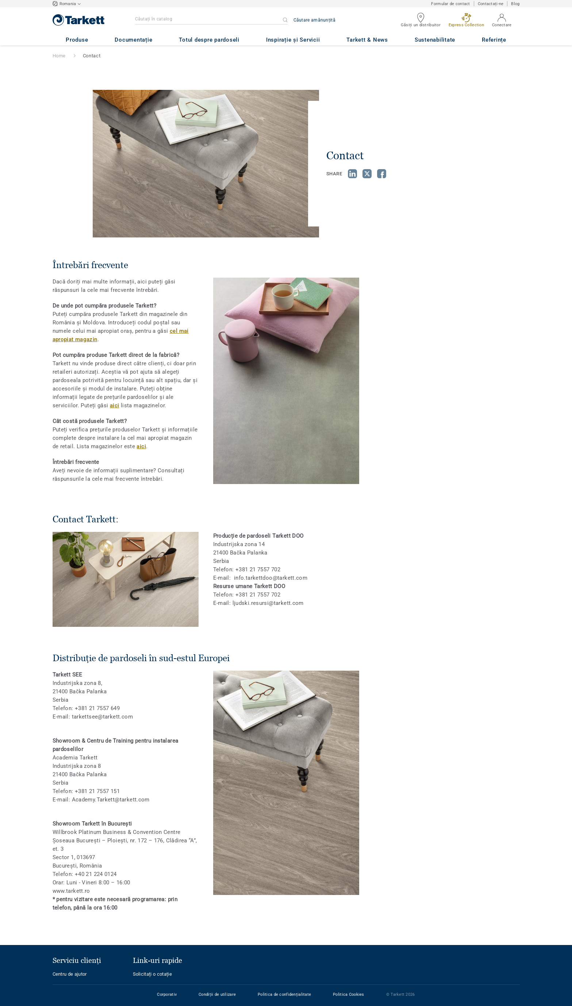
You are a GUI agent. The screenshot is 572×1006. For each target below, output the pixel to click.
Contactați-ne (491, 3)
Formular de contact (450, 3)
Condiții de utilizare (217, 994)
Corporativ (167, 994)
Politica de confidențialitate (284, 994)
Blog (515, 3)
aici (114, 405)
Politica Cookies (348, 994)
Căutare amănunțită (314, 20)
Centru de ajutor (70, 974)
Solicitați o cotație (152, 974)
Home (59, 55)
